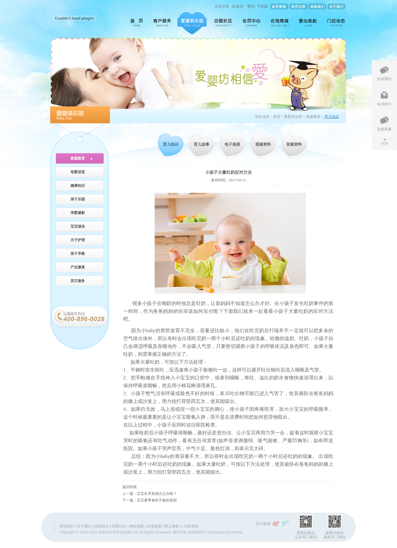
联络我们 (67, 526)
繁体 (250, 6)
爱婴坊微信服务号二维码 (334, 535)
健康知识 (77, 185)
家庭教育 (77, 158)
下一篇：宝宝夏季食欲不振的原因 (149, 500)
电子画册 (232, 144)
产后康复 (77, 267)
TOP (384, 143)
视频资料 (263, 144)
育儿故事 (201, 144)
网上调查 (171, 526)
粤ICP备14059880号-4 (191, 532)
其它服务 (77, 281)
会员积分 (384, 104)
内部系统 (191, 526)
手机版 (262, 6)
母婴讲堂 (77, 172)
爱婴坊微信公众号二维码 (306, 535)
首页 (134, 23)
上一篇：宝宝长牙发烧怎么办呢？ (149, 493)
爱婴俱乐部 (192, 23)
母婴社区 (223, 23)
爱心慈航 (308, 23)
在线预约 (384, 79)
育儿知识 (171, 144)
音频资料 (294, 144)
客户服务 (162, 23)
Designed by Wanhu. (227, 532)
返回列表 (129, 487)
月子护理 (77, 240)
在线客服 (384, 129)
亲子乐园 (77, 199)
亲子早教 (77, 253)
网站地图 (136, 526)
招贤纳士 (102, 526)
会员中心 (252, 23)
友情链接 (154, 526)
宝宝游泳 (77, 226)
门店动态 (335, 23)
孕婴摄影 (77, 213)
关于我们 (84, 526)
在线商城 (280, 23)
